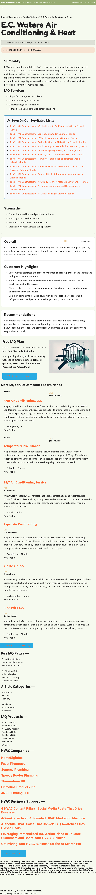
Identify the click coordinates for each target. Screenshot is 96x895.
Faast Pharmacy (13, 764)
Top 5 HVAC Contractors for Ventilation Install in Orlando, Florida (42, 133)
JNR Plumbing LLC (15, 793)
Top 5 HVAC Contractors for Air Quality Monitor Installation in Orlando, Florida (49, 181)
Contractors (14, 17)
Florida (26, 17)
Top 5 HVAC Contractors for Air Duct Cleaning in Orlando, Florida (42, 193)
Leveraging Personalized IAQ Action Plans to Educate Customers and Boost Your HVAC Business (41, 836)
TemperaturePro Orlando (22, 446)
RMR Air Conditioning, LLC (23, 400)
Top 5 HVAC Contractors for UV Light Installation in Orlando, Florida (43, 137)
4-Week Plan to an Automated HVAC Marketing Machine (43, 818)
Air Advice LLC (14, 608)
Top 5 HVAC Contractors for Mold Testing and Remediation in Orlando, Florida (48, 146)
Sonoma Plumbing (15, 770)
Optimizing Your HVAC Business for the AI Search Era (41, 844)
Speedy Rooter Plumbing (19, 775)
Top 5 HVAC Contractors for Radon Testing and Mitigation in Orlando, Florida (48, 142)
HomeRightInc (12, 758)
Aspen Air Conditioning (20, 524)
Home (4, 17)
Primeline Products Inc (18, 787)
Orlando (35, 17)
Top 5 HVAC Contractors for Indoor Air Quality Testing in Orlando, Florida (46, 150)
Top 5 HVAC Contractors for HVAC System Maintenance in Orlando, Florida (47, 154)
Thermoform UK (13, 781)
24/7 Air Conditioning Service (25, 482)
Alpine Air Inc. (14, 566)
